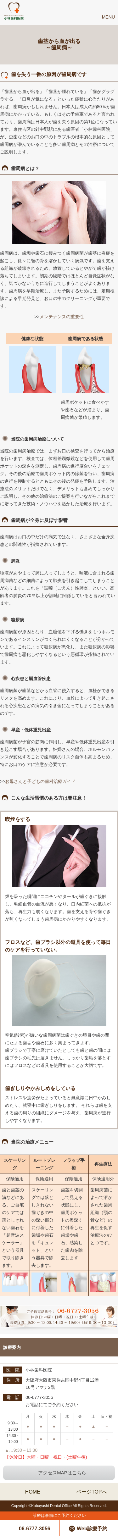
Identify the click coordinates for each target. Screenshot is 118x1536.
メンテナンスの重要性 (62, 316)
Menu (108, 16)
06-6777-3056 (34, 1528)
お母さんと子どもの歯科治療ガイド (40, 781)
